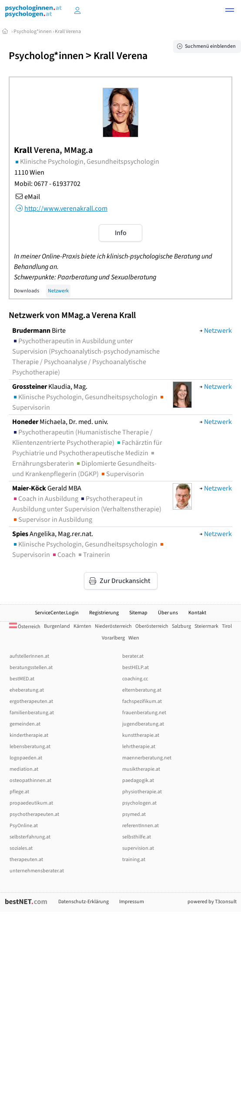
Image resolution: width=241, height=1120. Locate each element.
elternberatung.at (141, 690)
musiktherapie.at (141, 769)
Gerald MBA (46, 488)
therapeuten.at (26, 859)
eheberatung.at (27, 690)
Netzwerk (58, 291)
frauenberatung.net (144, 712)
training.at (133, 859)
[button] (229, 11)
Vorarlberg (113, 638)
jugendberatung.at (143, 724)
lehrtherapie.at (138, 746)
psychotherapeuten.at (34, 814)
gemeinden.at (25, 724)
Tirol (227, 626)
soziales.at (21, 848)
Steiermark (206, 626)
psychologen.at (139, 803)
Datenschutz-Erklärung (83, 901)
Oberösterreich (151, 626)
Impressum (131, 901)
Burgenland (57, 626)
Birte (39, 330)
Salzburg (181, 626)
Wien (133, 638)
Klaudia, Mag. (49, 386)
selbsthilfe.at (136, 837)
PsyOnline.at (24, 825)
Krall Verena (68, 31)
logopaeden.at (26, 758)
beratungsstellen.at (31, 667)
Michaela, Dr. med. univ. (60, 422)
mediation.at (24, 769)
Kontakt (197, 612)
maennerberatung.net (146, 758)
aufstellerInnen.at (29, 656)
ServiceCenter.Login (57, 612)
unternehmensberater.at (37, 871)
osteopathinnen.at (30, 780)
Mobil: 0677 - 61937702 (47, 184)
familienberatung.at (32, 712)
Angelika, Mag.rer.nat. (52, 534)
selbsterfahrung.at (30, 837)
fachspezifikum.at (142, 701)
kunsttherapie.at (140, 735)
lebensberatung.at (30, 746)
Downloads (26, 291)
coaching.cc (135, 679)
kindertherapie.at (29, 735)
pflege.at (19, 791)
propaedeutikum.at (31, 803)
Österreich (24, 626)
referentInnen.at (140, 825)
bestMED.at (22, 679)
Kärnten (82, 626)
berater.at (133, 656)
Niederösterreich (113, 626)
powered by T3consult (212, 901)
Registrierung (104, 612)
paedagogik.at (138, 780)
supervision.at (138, 848)
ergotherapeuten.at (31, 701)
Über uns (168, 612)
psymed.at (134, 814)
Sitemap (138, 612)
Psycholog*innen (32, 31)
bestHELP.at (135, 667)
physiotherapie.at (142, 791)
